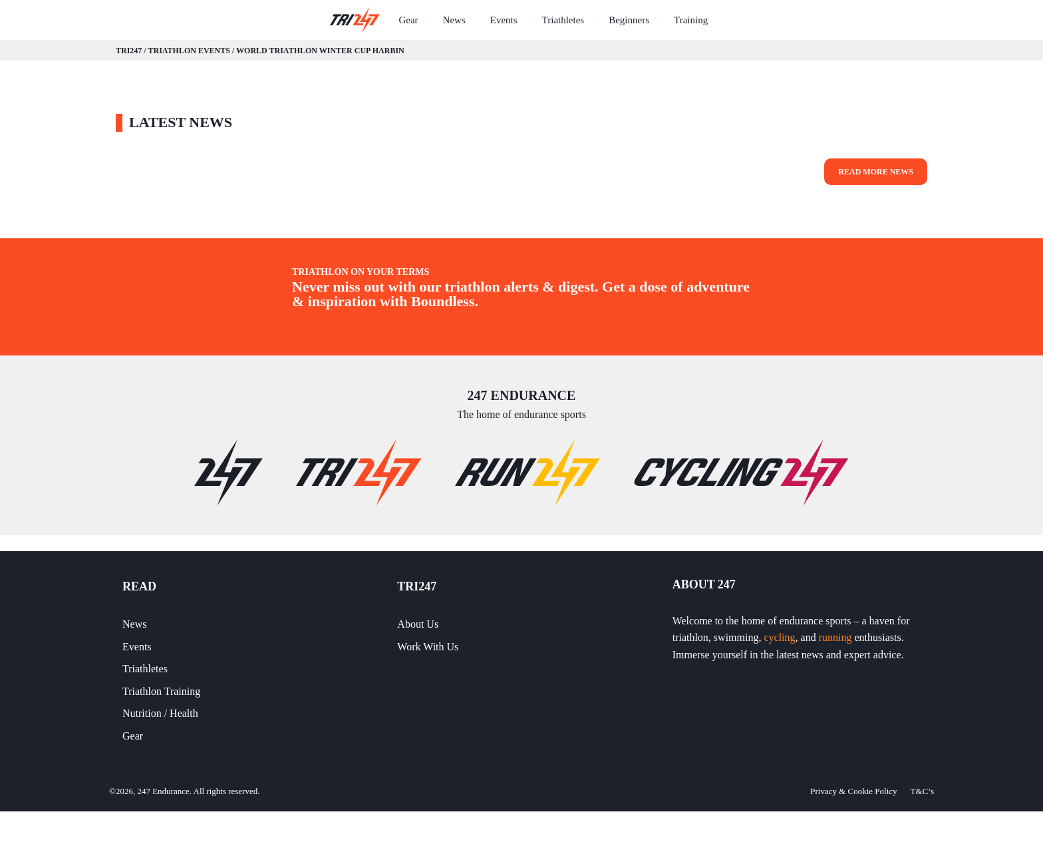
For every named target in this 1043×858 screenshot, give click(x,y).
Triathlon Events (188, 50)
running (835, 637)
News (454, 20)
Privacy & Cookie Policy (853, 791)
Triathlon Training (161, 691)
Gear (408, 20)
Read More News (875, 171)
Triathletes (563, 20)
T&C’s (922, 791)
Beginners (629, 20)
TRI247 (129, 50)
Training (691, 20)
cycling (779, 637)
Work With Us (427, 646)
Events (504, 20)
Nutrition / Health (160, 713)
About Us (417, 624)
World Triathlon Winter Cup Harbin (320, 50)
